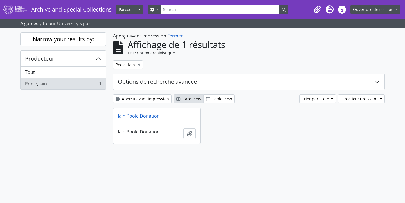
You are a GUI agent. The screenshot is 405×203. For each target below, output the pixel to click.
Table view (219, 99)
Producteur (39, 58)
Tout (30, 72)
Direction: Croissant (360, 99)
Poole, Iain (63, 84)
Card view (188, 99)
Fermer (175, 36)
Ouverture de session (374, 9)
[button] (317, 9)
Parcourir (128, 9)
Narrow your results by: (63, 39)
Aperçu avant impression (142, 99)
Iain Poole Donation (139, 116)
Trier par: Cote (316, 99)
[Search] (220, 9)
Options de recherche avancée (157, 81)
